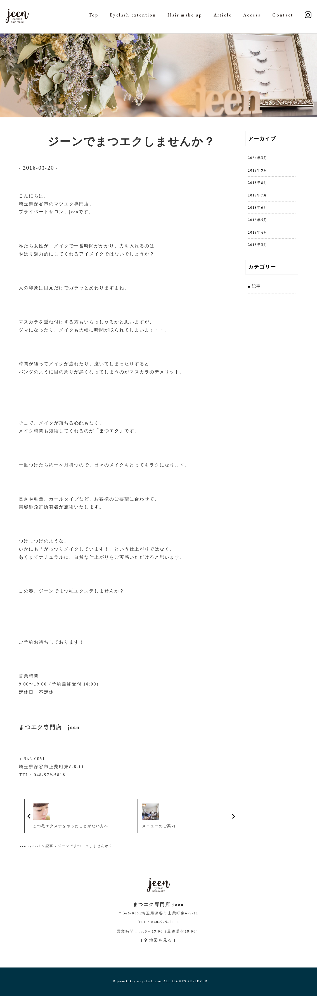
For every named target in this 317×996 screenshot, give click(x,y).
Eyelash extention (133, 15)
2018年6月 (258, 207)
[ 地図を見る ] (158, 940)
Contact (282, 15)
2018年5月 (258, 219)
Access (252, 15)
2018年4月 (258, 232)
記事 (256, 286)
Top (94, 15)
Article (223, 15)
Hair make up (184, 15)
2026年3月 (258, 157)
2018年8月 (258, 182)
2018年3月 (258, 244)
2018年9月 (258, 170)
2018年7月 (258, 195)
